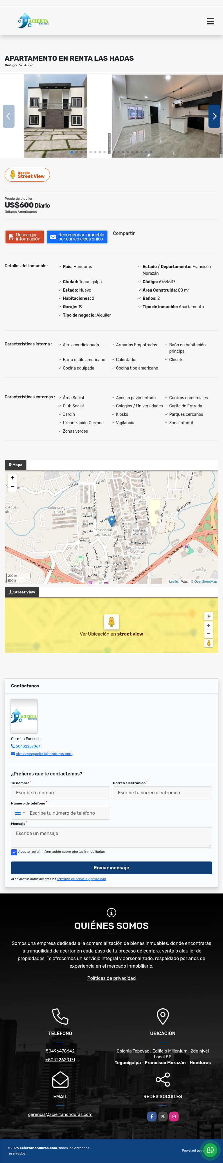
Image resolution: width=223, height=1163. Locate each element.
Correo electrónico (130, 782)
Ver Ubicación (95, 634)
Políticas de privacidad (111, 978)
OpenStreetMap (205, 581)
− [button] (13, 487)
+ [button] (13, 478)
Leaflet (174, 581)
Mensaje (19, 823)
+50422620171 (60, 1059)
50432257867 (28, 746)
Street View (27, 174)
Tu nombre (21, 782)
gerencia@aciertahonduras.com (60, 1114)
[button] (72, 152)
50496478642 (60, 1051)
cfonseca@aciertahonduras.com (44, 754)
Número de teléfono (29, 803)
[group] (55, 116)
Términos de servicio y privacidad (81, 879)
